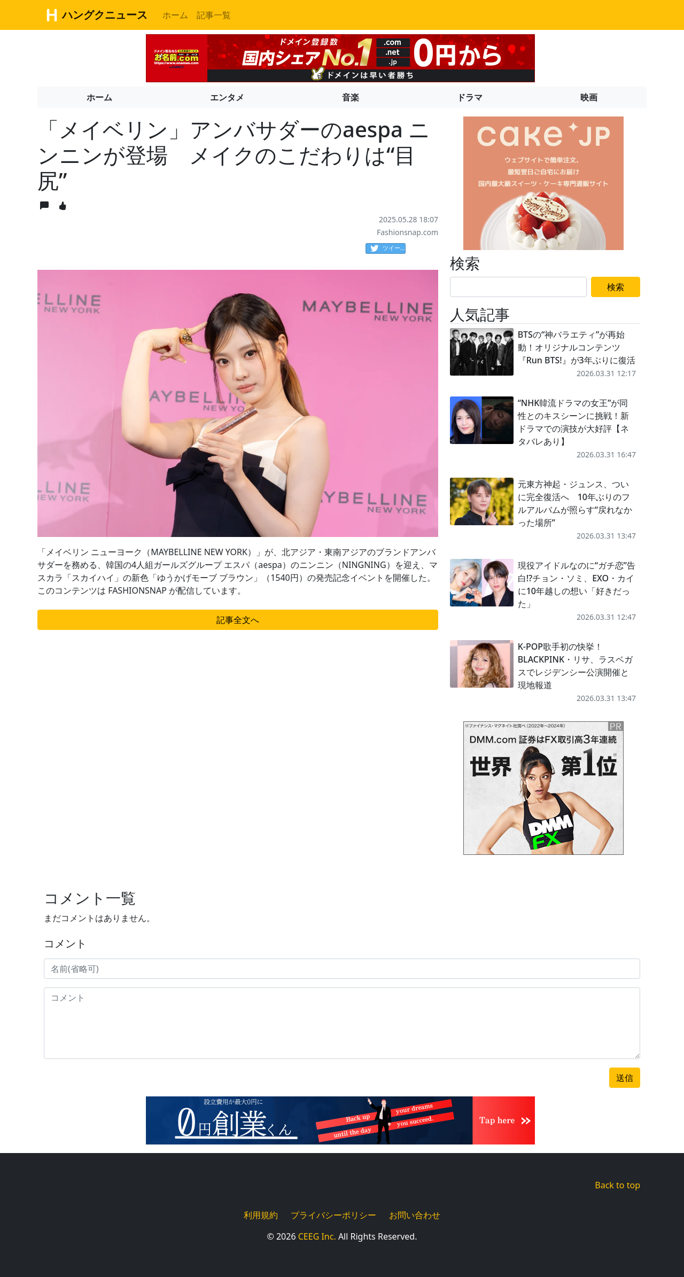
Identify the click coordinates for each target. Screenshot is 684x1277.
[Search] (518, 287)
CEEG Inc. (317, 1236)
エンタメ (227, 97)
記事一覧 (214, 15)
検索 (615, 287)
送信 (624, 1078)
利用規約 (261, 1215)
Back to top (617, 1185)
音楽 (350, 97)
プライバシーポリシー (333, 1215)
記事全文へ (237, 620)
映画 (588, 97)
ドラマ (470, 97)
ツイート (388, 248)
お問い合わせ (414, 1215)
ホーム (175, 15)
